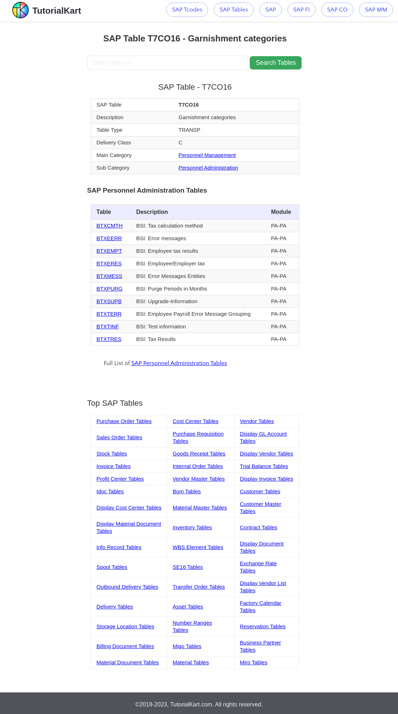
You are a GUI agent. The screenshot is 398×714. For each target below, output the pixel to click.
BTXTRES (108, 339)
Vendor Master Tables (199, 479)
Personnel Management (207, 155)
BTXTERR (109, 314)
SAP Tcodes (187, 9)
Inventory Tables (192, 527)
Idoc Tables (110, 491)
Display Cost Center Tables (129, 507)
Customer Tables (260, 491)
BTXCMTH (109, 226)
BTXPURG (109, 289)
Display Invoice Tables (266, 479)
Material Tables (191, 662)
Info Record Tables (118, 547)
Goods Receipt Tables (199, 453)
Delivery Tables (114, 606)
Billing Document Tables (125, 646)
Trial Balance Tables (264, 466)
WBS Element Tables (198, 547)
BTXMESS (109, 276)
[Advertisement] (43, 130)
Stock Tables (111, 453)
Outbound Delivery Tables (127, 587)
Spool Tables (111, 567)
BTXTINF (107, 326)
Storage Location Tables (125, 626)
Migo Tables (187, 646)
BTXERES (109, 263)
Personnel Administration (208, 168)
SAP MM (376, 9)
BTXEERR (109, 238)
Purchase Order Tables (123, 421)
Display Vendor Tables (266, 453)
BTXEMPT (109, 251)
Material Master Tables (200, 507)
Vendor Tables (257, 421)
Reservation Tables (263, 626)
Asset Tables (188, 606)
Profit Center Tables (120, 479)
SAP (270, 9)
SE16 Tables (188, 567)
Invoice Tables (113, 466)
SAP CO (337, 9)
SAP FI (301, 9)
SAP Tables (234, 9)
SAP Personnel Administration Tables (179, 363)
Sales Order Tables (119, 437)
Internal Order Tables (198, 466)
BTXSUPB (109, 301)
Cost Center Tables (195, 421)
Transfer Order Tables (199, 587)
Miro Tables (253, 662)
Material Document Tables (127, 662)
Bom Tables (187, 491)
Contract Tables (258, 527)
